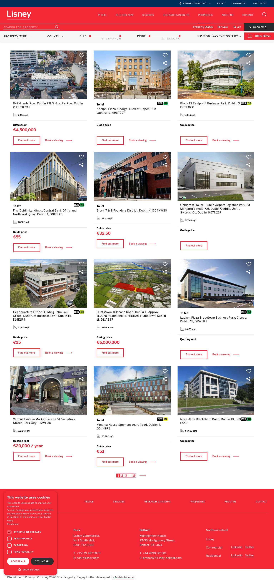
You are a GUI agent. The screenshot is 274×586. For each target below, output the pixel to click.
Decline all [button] (42, 561)
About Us (227, 15)
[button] (30, 569)
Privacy (30, 577)
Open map (259, 27)
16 (134, 475)
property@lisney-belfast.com (162, 558)
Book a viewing (54, 140)
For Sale (223, 27)
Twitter (249, 547)
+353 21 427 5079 (88, 553)
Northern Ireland (217, 530)
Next (144, 475)
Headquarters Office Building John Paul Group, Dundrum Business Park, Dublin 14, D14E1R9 (42, 315)
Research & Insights (176, 15)
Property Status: (203, 27)
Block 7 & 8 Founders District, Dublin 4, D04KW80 (132, 210)
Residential (260, 3)
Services (148, 15)
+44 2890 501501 (154, 553)
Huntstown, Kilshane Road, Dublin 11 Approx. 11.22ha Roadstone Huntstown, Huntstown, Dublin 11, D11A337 (131, 315)
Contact (247, 15)
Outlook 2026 (124, 15)
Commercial (239, 3)
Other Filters (262, 36)
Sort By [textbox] (232, 36)
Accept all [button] (18, 561)
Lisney (221, 3)
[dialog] (30, 533)
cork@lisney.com (88, 558)
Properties (205, 15)
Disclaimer (14, 577)
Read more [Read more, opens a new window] (13, 524)
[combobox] (233, 36)
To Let (237, 27)
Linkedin (236, 547)
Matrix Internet (125, 577)
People (102, 15)
